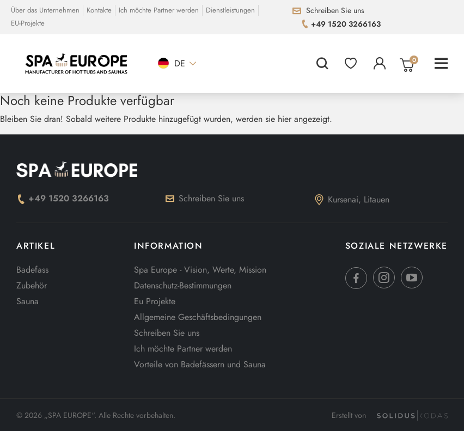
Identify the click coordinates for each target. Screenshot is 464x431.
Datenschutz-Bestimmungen (182, 285)
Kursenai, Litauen (352, 199)
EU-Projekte (28, 23)
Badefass (32, 269)
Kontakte (99, 10)
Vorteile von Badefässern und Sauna (200, 364)
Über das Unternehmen (45, 10)
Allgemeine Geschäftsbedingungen (197, 317)
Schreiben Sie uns (205, 198)
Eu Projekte (154, 301)
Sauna (27, 301)
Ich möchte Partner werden (159, 10)
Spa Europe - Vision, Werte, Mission (200, 269)
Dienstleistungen (230, 10)
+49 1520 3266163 (62, 198)
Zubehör (31, 285)
